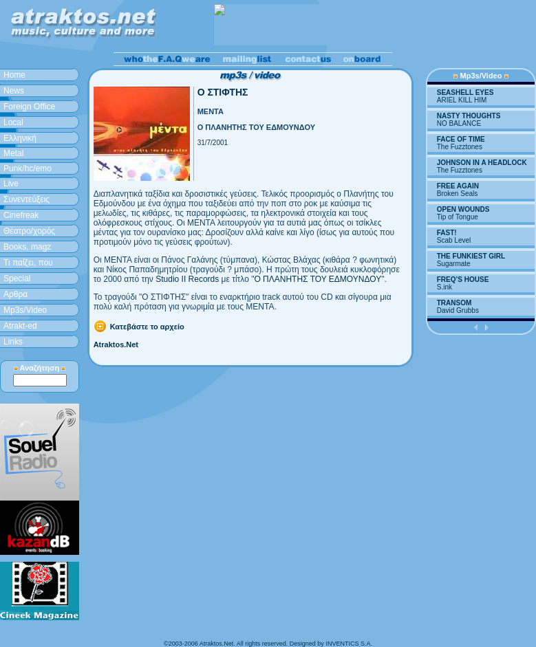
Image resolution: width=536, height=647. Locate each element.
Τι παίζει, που (28, 262)
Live (11, 183)
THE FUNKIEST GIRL (471, 256)
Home (14, 75)
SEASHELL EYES (465, 92)
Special (16, 278)
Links (13, 342)
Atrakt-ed (20, 326)
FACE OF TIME (461, 139)
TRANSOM (454, 303)
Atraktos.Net (116, 344)
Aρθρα (15, 294)
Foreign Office (29, 106)
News (13, 91)
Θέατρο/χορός (29, 231)
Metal (13, 153)
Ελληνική (19, 138)
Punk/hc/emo (27, 168)
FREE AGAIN (458, 186)
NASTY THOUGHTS (469, 116)
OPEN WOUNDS (463, 209)
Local (13, 122)
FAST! (447, 233)
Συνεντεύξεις (26, 199)
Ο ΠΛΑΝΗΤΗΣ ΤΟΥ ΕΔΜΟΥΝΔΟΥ (317, 279)
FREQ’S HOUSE (463, 279)
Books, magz (27, 247)
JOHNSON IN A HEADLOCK (482, 162)
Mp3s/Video (25, 310)
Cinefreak (21, 215)
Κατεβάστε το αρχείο (147, 326)
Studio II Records (187, 279)
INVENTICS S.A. (348, 643)
